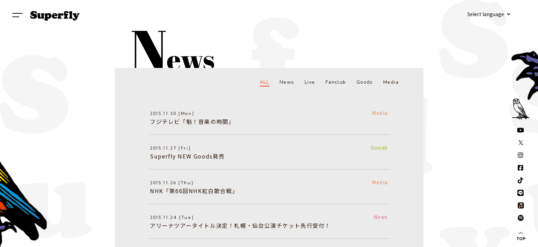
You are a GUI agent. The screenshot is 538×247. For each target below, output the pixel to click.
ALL (264, 82)
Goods (364, 82)
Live (310, 82)
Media (391, 82)
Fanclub (336, 82)
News (287, 82)
